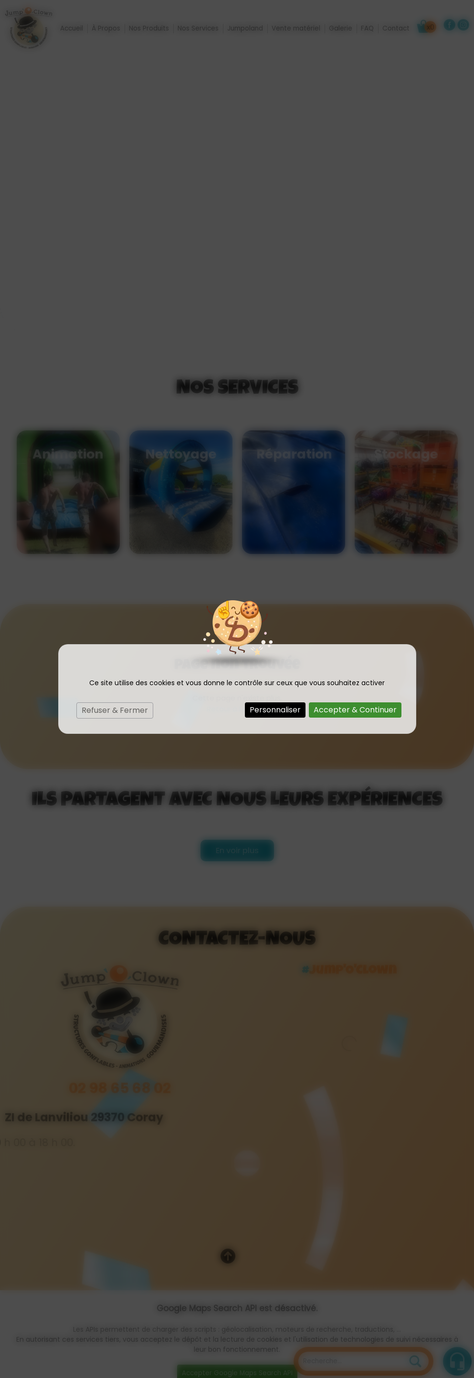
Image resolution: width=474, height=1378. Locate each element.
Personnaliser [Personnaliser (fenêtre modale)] (275, 709)
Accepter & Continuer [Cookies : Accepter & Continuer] (355, 709)
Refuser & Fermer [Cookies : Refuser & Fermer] (115, 710)
